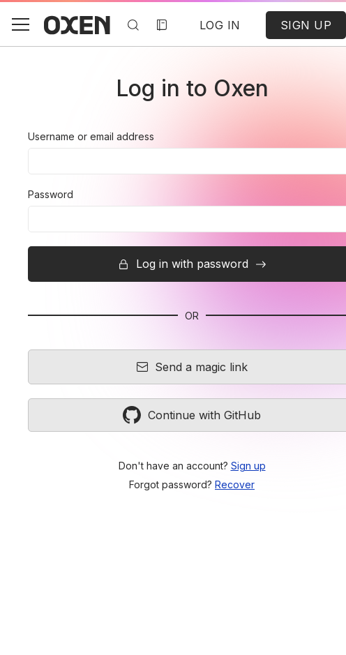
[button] (20, 24)
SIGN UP (306, 25)
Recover (235, 484)
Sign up (248, 466)
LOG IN (220, 25)
